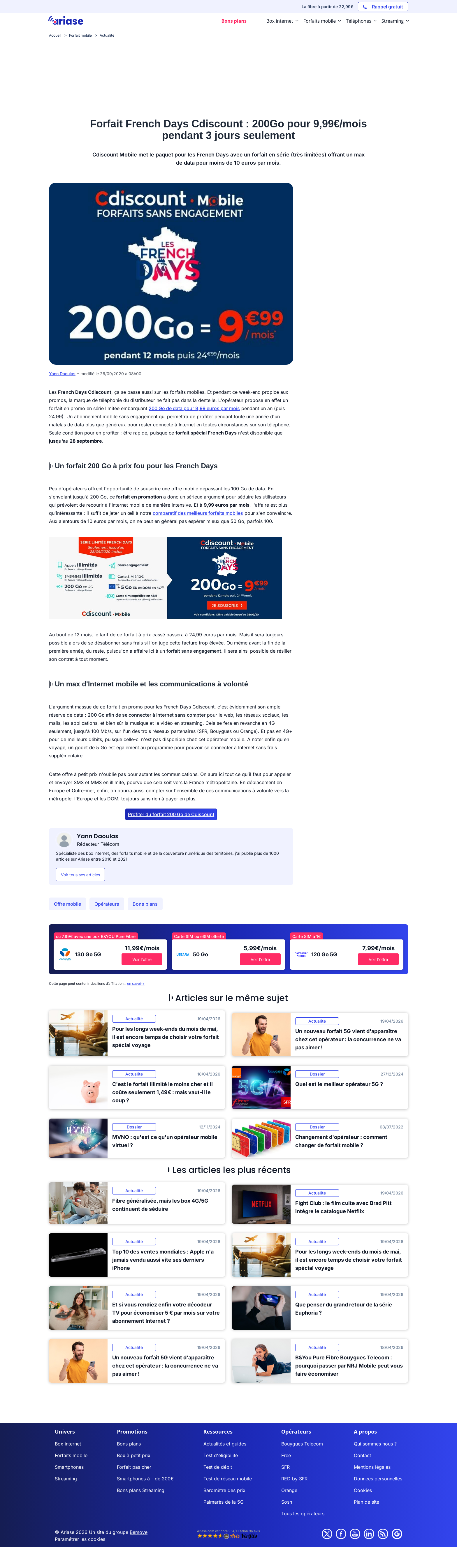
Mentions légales (372, 1467)
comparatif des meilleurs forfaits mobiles (198, 513)
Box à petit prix (133, 1455)
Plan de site (366, 1502)
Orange (289, 1490)
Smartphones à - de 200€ (145, 1479)
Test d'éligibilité (220, 1455)
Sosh (286, 1502)
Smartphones (69, 1467)
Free (286, 1455)
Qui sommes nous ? (375, 1444)
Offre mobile (67, 904)
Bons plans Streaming (140, 1490)
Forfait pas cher (134, 1467)
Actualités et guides (224, 1444)
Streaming (66, 1479)
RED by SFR (294, 1479)
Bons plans (145, 904)
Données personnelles (378, 1479)
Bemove (138, 1532)
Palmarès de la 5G (223, 1502)
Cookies (363, 1490)
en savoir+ (136, 983)
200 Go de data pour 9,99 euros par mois (194, 408)
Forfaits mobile (71, 1455)
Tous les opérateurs (302, 1513)
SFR (285, 1467)
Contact (362, 1455)
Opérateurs (106, 904)
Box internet (68, 1444)
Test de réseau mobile (227, 1479)
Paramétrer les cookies (80, 1539)
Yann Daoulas (62, 373)
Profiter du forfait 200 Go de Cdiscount (171, 814)
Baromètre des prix (224, 1490)
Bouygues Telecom (302, 1444)
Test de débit (217, 1467)
